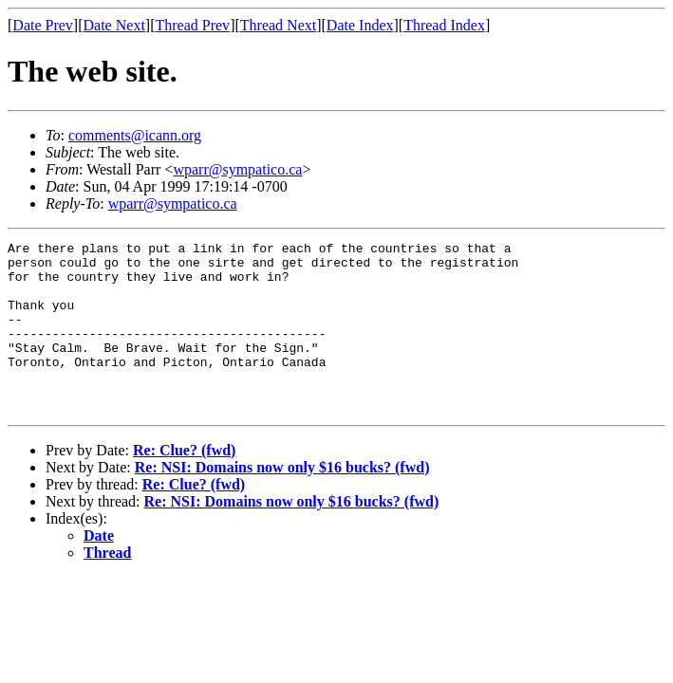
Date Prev (42, 25)
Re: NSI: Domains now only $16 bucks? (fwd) (282, 501)
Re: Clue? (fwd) (184, 484)
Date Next (114, 25)
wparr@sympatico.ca (237, 169)
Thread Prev (192, 25)
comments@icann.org (134, 135)
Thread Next (278, 25)
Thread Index (444, 25)
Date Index (360, 25)
